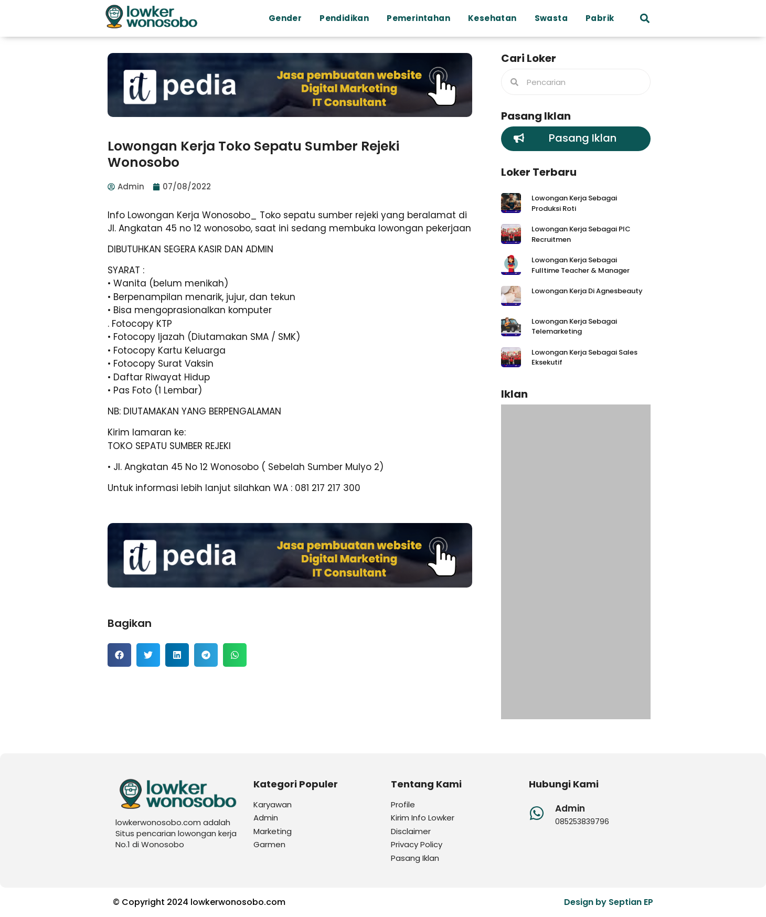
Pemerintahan (421, 18)
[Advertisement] (576, 561)
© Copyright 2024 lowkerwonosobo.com (199, 902)
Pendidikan (347, 18)
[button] (645, 18)
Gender (288, 18)
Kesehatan (495, 18)
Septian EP (631, 902)
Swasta (554, 18)
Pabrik (602, 18)
